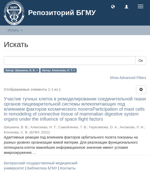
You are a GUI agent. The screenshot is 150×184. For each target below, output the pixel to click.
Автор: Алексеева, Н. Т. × (58, 70)
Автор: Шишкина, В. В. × (21, 70)
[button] (113, 6)
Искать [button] (15, 30)
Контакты (67, 168)
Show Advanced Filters (128, 78)
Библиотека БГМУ (42, 168)
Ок (141, 61)
